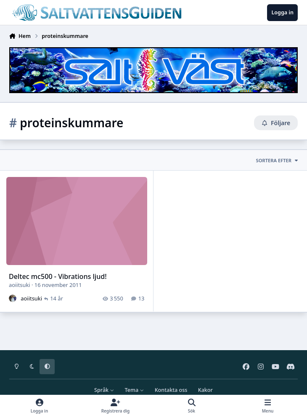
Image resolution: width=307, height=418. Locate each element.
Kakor (205, 390)
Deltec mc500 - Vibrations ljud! (58, 276)
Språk (104, 390)
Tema (134, 390)
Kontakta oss (171, 390)
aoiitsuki (19, 285)
